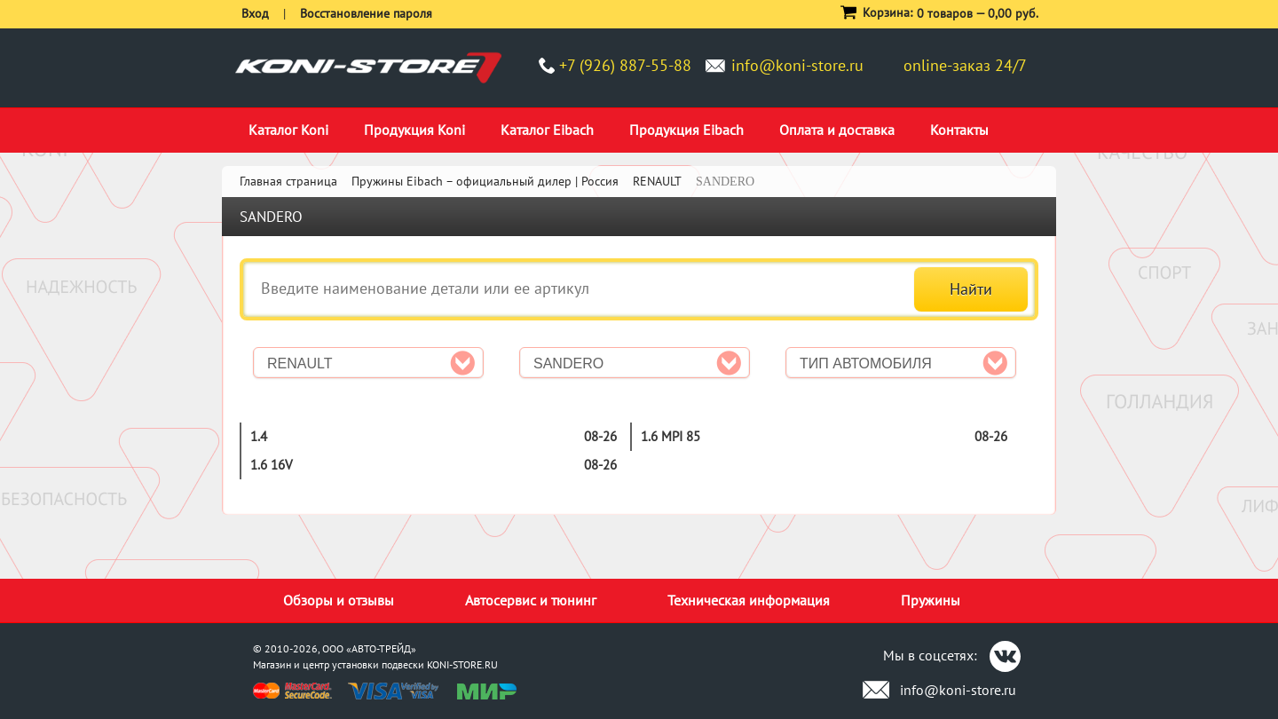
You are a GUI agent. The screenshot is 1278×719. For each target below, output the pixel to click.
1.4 (258, 436)
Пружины (930, 600)
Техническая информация (748, 600)
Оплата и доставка (837, 129)
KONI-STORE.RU (462, 664)
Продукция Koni (414, 129)
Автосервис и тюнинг (530, 600)
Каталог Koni (288, 129)
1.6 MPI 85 (670, 436)
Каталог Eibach (547, 129)
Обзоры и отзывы (338, 600)
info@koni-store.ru (797, 65)
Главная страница (288, 181)
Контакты (959, 129)
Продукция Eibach (686, 129)
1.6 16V (271, 464)
